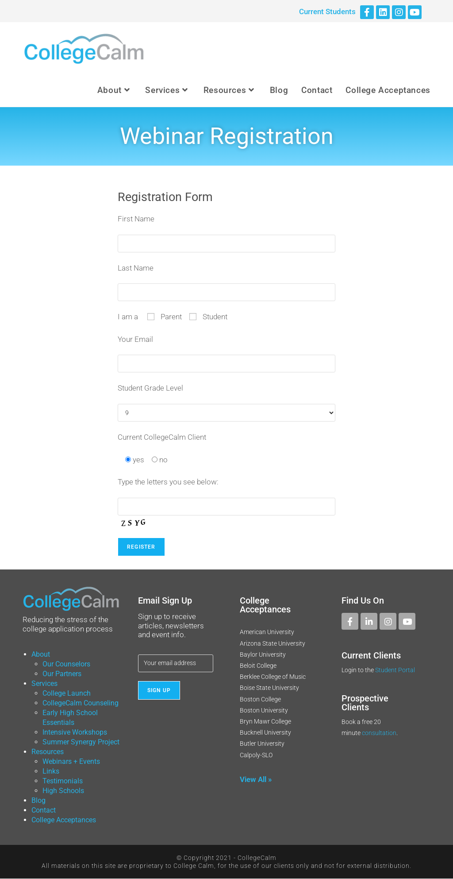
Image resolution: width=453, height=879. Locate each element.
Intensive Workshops (74, 732)
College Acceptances (63, 820)
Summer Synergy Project (80, 742)
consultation (379, 733)
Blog (38, 801)
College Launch (66, 693)
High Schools (63, 791)
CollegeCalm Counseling (80, 703)
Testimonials (62, 781)
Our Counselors (66, 664)
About (40, 655)
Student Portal (395, 670)
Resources (47, 752)
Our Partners (61, 674)
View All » (256, 779)
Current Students (327, 11)
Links (50, 771)
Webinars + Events (71, 762)
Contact (43, 810)
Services (44, 684)
